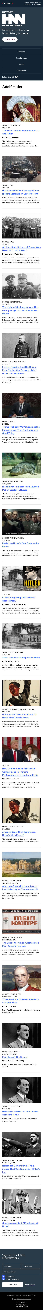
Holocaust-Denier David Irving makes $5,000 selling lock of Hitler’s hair (21, 1168)
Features (21, 51)
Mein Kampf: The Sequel (14, 1057)
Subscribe (10, 39)
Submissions (22, 70)
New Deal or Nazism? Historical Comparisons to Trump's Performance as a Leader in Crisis (20, 771)
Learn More (30, 1284)
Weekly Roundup (12, 1279)
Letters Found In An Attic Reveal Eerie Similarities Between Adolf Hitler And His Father (19, 370)
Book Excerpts (21, 58)
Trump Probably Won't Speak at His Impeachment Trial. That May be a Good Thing (21, 430)
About (21, 64)
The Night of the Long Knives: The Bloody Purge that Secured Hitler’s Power (20, 310)
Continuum (10, 1276)
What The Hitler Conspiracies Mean (21, 657)
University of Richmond (32, 4)
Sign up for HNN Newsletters (21, 1299)
